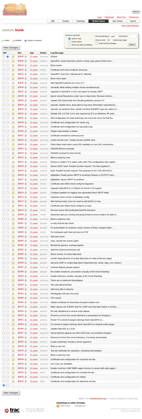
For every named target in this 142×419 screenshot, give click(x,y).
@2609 (20, 216)
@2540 (20, 362)
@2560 (20, 326)
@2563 (20, 318)
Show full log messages (106, 43)
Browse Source (98, 21)
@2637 (20, 91)
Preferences (134, 17)
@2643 (20, 65)
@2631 (20, 118)
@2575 (20, 309)
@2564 (20, 313)
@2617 (20, 180)
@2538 (20, 371)
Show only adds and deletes (80, 45)
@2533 (20, 380)
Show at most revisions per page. (111, 40)
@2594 (20, 282)
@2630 (20, 123)
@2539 (20, 366)
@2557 (20, 335)
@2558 (20, 331)
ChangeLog (80, 409)
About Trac (121, 17)
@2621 (20, 162)
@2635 (20, 100)
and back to (128, 36)
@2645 (20, 56)
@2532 (20, 384)
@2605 (20, 233)
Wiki (53, 21)
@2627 (20, 136)
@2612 (20, 202)
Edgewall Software (35, 414)
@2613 (20, 198)
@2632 (20, 114)
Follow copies (75, 42)
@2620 (20, 167)
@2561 (20, 322)
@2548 (20, 349)
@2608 (20, 220)
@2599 (20, 260)
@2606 (20, 229)
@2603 (20, 242)
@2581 (20, 304)
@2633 (20, 109)
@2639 (20, 83)
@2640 (20, 78)
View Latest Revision (130, 26)
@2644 (20, 60)
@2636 (20, 96)
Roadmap (81, 21)
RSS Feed (65, 409)
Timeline (65, 21)
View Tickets (117, 21)
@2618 (20, 176)
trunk (19, 30)
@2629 (20, 127)
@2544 (20, 357)
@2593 (20, 286)
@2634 (20, 105)
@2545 (20, 353)
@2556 (20, 340)
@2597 (20, 269)
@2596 (20, 273)
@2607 (20, 224)
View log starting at (107, 36)
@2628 (20, 131)
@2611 (20, 207)
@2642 (20, 69)
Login (99, 17)
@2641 (20, 74)
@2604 (20, 238)
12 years (34, 362)
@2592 (20, 291)
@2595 (20, 278)
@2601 (20, 251)
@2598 (20, 264)
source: (8, 30)
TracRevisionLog (97, 401)
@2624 (20, 149)
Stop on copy (74, 38)
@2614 (20, 193)
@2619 (20, 171)
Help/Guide (109, 17)
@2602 (20, 247)
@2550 (20, 344)
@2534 (20, 375)
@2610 (20, 211)
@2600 (20, 255)
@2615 (20, 189)
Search (133, 21)
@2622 (20, 158)
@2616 (20, 185)
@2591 (20, 295)
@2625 (20, 145)
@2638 (20, 87)
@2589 (20, 300)
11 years (34, 56)
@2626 (20, 140)
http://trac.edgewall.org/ (130, 414)
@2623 (20, 154)
